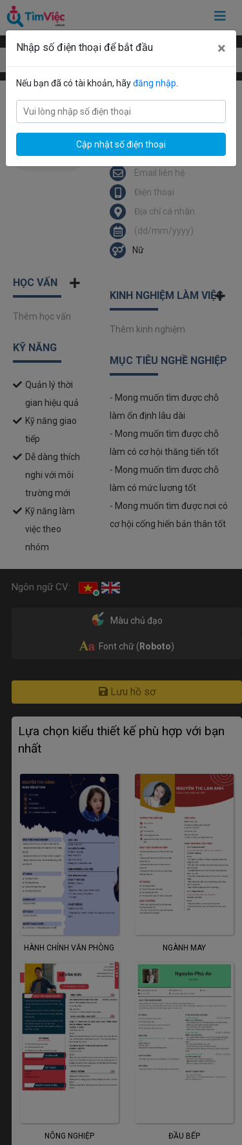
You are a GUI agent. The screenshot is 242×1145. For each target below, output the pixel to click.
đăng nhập (154, 83)
